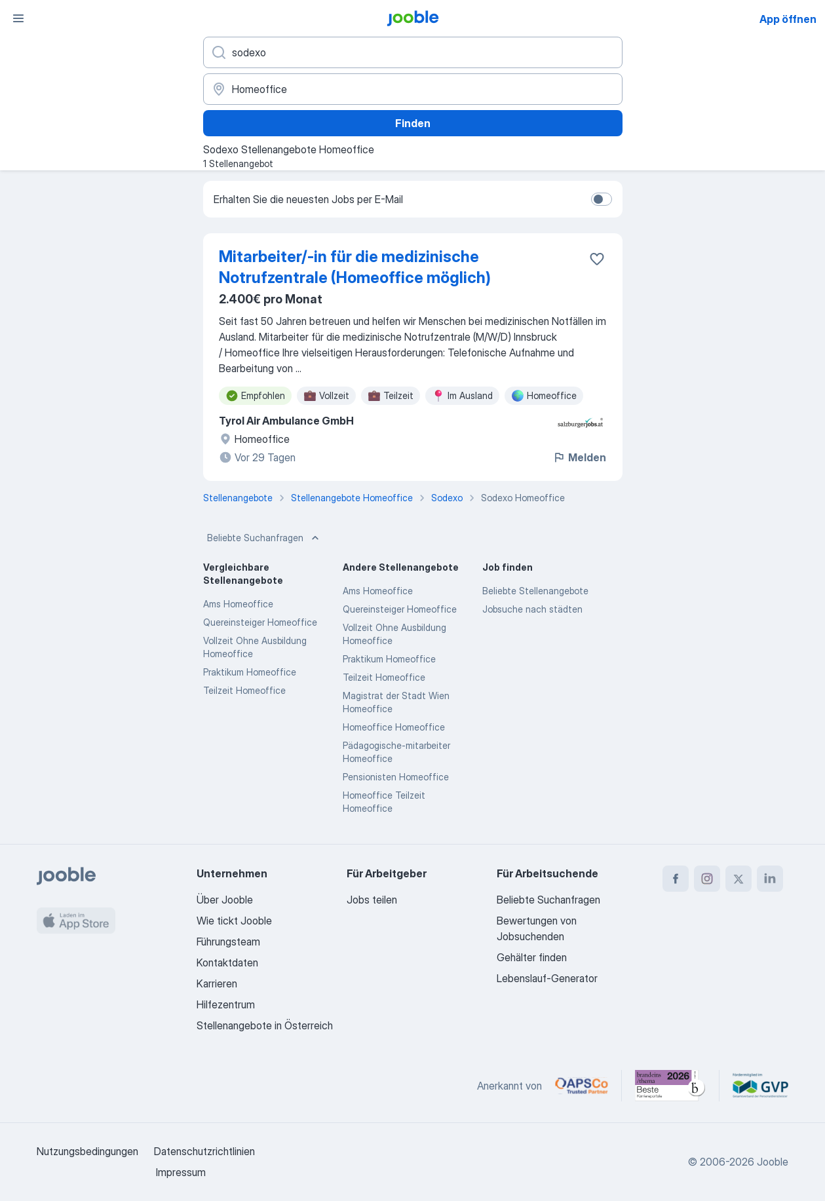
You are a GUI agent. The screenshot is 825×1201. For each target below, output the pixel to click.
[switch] (601, 199)
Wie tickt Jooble (234, 920)
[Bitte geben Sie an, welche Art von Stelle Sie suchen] (413, 52)
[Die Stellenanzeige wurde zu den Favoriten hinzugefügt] (597, 259)
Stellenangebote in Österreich (265, 1025)
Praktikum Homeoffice (249, 671)
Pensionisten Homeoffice (396, 776)
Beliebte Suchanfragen (264, 537)
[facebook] (675, 879)
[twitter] (738, 879)
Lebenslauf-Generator (547, 978)
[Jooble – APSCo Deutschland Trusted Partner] (581, 1085)
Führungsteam (228, 941)
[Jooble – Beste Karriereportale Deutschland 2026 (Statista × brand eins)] (670, 1085)
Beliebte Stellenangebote (535, 590)
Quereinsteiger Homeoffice (260, 622)
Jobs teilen (372, 899)
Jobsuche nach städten (532, 609)
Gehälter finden (532, 957)
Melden (579, 457)
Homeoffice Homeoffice (394, 727)
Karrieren (217, 983)
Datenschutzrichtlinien (204, 1151)
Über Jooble (225, 899)
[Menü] (18, 18)
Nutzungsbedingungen (87, 1151)
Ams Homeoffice (238, 603)
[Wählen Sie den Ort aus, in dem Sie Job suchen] (413, 89)
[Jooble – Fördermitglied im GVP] (760, 1085)
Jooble (772, 1161)
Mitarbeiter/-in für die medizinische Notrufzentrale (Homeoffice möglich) (355, 267)
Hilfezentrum (226, 1004)
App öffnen (787, 19)
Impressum (181, 1172)
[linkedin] (770, 879)
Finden (413, 123)
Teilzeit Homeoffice (244, 690)
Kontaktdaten (227, 962)
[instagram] (707, 879)
